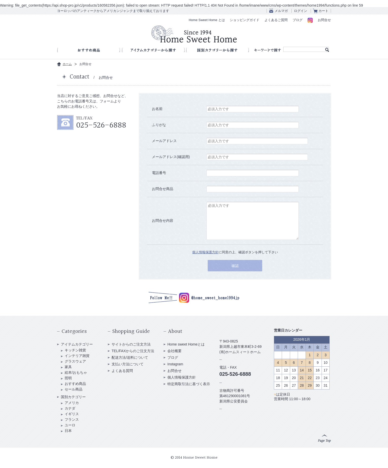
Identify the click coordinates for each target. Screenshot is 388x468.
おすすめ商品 (75, 384)
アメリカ (72, 403)
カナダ (70, 408)
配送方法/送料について (130, 357)
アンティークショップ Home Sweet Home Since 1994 (194, 34)
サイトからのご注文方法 (131, 344)
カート (323, 11)
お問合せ (324, 20)
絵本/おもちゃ (76, 372)
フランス (72, 419)
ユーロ (70, 425)
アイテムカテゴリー (77, 344)
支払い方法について (128, 364)
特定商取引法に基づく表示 (188, 384)
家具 (68, 367)
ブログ (298, 20)
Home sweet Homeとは (186, 344)
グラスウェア (75, 361)
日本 (68, 431)
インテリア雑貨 (77, 356)
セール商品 (73, 389)
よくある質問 (122, 371)
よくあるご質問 (276, 20)
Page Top (324, 438)
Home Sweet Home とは (207, 20)
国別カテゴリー (73, 397)
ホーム (67, 64)
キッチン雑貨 (75, 350)
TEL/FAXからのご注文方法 (133, 351)
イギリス (72, 414)
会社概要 (174, 351)
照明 (68, 378)
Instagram (175, 364)
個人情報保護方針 (205, 252)
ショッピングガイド (244, 20)
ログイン (300, 11)
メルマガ (281, 11)
